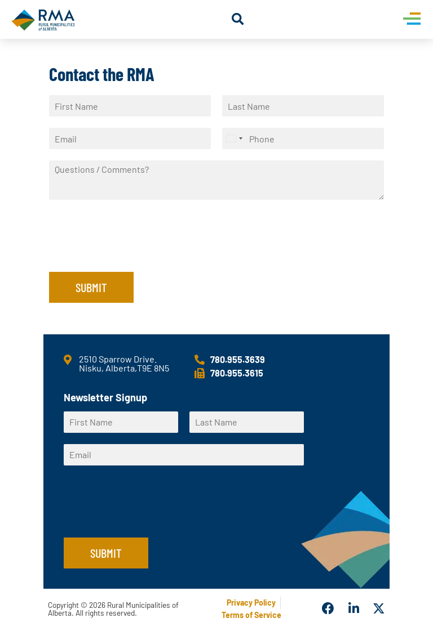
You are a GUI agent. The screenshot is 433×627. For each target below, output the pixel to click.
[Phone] (303, 138)
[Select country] (234, 138)
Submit (91, 287)
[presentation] (134, 253)
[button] (237, 19)
